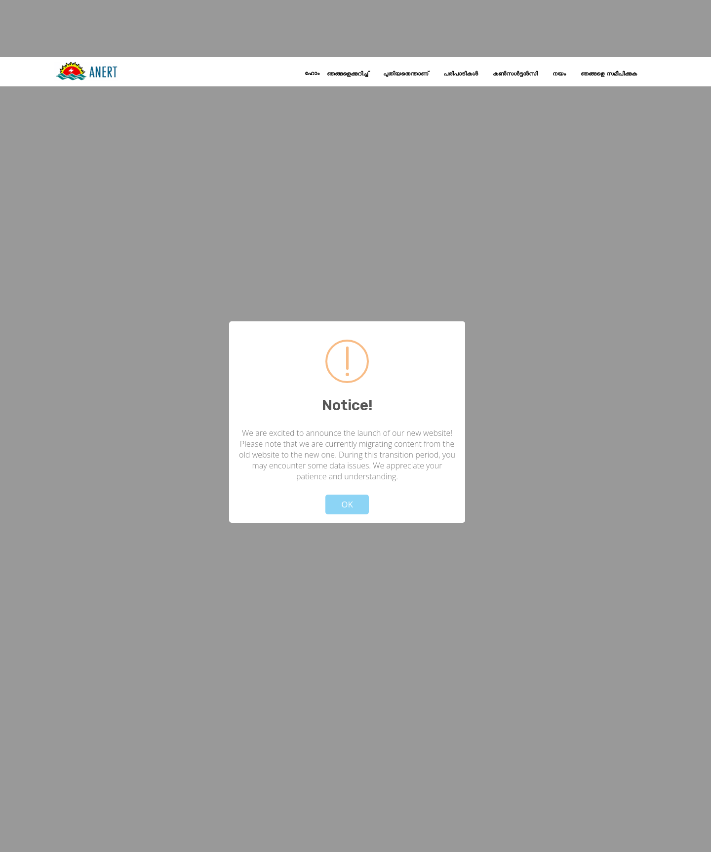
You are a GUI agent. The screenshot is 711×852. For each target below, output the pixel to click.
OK (347, 504)
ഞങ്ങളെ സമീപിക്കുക (609, 74)
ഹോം (312, 73)
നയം (559, 74)
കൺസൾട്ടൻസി (515, 74)
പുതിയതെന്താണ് (406, 74)
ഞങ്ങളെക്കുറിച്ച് (347, 74)
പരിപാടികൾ (460, 74)
